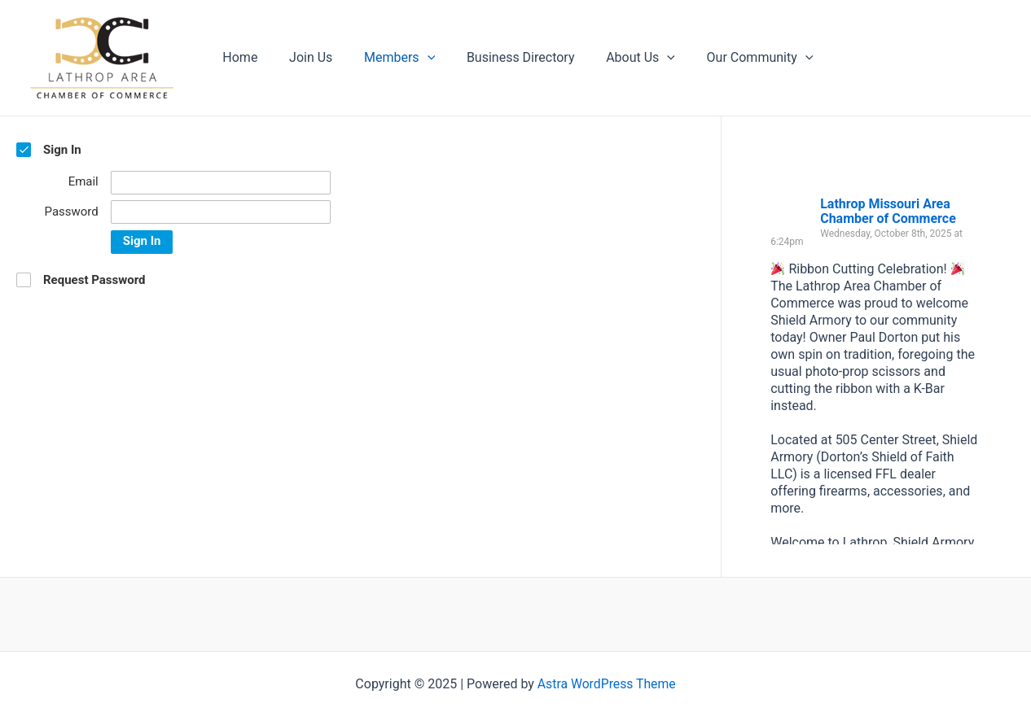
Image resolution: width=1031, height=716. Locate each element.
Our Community (730, 57)
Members (385, 57)
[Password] (221, 212)
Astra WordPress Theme (607, 684)
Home (237, 57)
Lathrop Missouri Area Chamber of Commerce (888, 211)
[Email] (221, 182)
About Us (616, 57)
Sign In (142, 241)
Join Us (302, 57)
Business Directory (502, 57)
